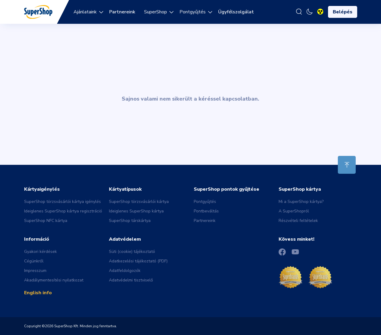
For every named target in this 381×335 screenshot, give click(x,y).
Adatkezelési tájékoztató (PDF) (138, 261)
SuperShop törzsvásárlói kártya (139, 201)
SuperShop (155, 12)
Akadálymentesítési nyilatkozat (53, 280)
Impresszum (35, 270)
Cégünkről (33, 261)
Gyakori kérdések (40, 251)
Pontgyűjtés (192, 12)
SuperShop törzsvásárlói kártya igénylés (62, 201)
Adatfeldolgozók (124, 270)
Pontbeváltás (206, 211)
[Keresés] (298, 12)
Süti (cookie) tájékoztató (132, 251)
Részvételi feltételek (298, 220)
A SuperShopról (294, 211)
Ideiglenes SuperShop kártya (136, 211)
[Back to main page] (38, 11)
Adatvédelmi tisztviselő (131, 280)
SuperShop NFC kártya (45, 220)
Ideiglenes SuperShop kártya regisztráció (63, 211)
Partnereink (205, 220)
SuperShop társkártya (130, 220)
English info (38, 292)
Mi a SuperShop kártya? (301, 201)
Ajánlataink (85, 12)
